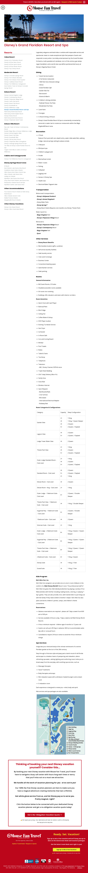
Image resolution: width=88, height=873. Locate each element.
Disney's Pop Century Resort (12, 68)
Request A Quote (31, 844)
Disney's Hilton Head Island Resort (13, 209)
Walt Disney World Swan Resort (13, 111)
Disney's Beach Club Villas (11, 135)
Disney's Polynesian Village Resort (13, 99)
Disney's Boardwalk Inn (10, 105)
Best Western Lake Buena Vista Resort (15, 168)
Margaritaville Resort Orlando (12, 200)
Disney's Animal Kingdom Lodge (13, 95)
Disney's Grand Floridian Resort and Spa (16, 109)
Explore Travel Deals (18, 844)
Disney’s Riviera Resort (10, 116)
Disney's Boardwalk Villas (11, 137)
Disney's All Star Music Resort (12, 62)
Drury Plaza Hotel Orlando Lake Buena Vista (16, 180)
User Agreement (69, 866)
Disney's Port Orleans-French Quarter (14, 80)
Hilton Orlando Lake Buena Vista (13, 174)
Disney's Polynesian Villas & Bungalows (15, 141)
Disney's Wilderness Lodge (11, 107)
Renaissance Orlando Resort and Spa (14, 182)
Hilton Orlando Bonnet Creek (12, 196)
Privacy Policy (80, 866)
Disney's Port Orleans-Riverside (13, 78)
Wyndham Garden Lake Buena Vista (14, 184)
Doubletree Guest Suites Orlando (13, 170)
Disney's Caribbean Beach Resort (13, 82)
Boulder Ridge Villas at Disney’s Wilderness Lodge (18, 131)
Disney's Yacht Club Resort (11, 101)
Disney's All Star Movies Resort (13, 66)
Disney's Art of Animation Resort (13, 60)
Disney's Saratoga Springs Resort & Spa (15, 143)
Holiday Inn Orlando (9, 176)
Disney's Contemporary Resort (12, 97)
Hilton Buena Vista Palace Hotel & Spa (15, 172)
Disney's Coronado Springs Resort (13, 75)
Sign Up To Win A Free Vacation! (66, 849)
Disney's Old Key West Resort (12, 139)
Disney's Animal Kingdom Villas (12, 133)
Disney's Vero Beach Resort (12, 207)
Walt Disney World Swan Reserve (13, 118)
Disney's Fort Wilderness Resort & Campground (17, 159)
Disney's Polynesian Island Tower (13, 120)
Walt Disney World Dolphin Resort (13, 114)
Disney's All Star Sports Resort (12, 64)
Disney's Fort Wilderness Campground (15, 84)
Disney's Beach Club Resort (12, 103)
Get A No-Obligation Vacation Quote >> (45, 815)
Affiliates (79, 868)
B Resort (6, 166)
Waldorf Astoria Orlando (11, 198)
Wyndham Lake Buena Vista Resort (14, 178)
